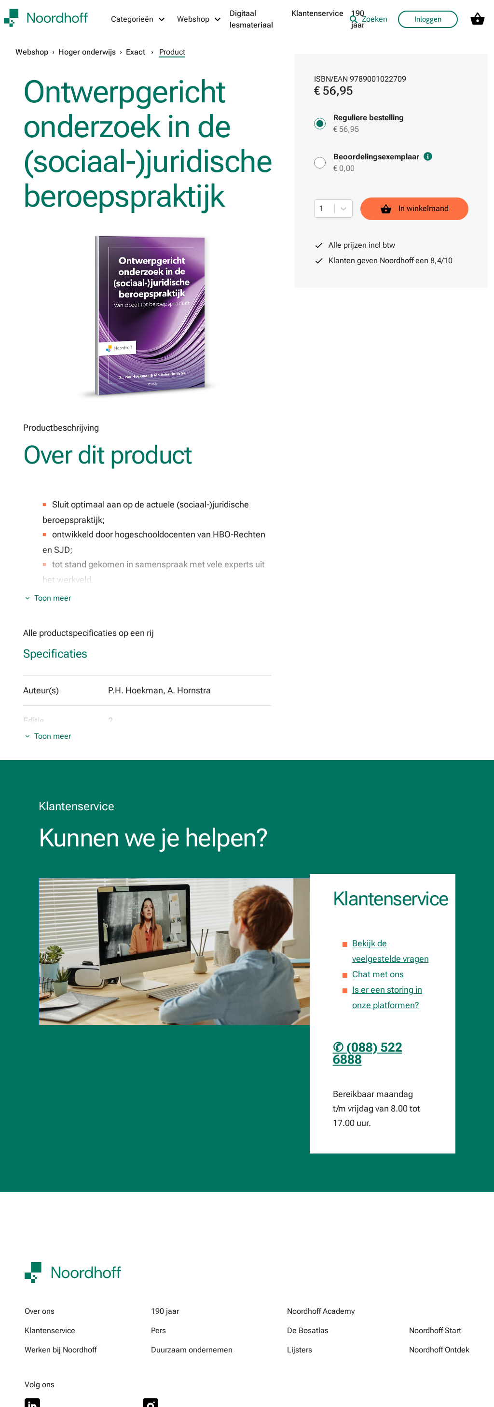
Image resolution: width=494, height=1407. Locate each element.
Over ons (40, 1311)
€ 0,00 (344, 168)
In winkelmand (414, 209)
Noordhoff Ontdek (439, 1349)
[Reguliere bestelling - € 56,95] (320, 123)
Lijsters (299, 1349)
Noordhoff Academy (321, 1311)
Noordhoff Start (435, 1330)
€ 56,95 (346, 129)
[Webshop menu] (199, 19)
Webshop (31, 51)
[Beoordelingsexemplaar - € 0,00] (320, 163)
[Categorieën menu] (138, 19)
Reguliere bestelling (368, 117)
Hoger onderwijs (87, 51)
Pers (158, 1330)
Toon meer (52, 598)
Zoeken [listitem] (368, 19)
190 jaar (165, 1311)
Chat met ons (378, 974)
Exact (135, 51)
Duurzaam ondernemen (192, 1349)
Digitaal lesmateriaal (251, 19)
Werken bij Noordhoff (60, 1349)
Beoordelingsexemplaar (382, 156)
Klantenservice (317, 13)
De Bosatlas (308, 1330)
